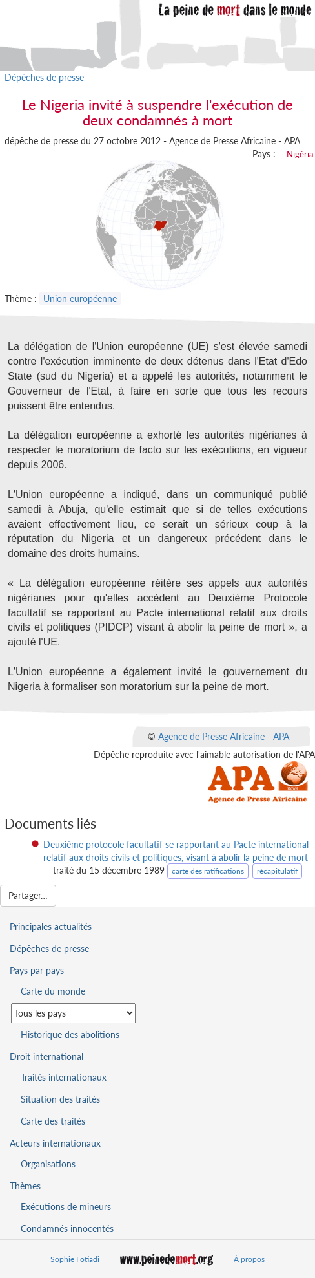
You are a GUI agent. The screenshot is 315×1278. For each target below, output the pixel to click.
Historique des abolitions (70, 1034)
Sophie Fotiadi (74, 1259)
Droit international (46, 1056)
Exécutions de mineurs (66, 1206)
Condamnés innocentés (67, 1228)
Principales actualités (51, 926)
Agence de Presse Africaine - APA (223, 735)
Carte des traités (53, 1121)
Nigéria (300, 154)
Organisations (48, 1163)
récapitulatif (277, 871)
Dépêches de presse (44, 77)
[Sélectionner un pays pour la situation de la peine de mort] (73, 1013)
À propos (249, 1259)
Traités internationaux (64, 1077)
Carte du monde (53, 991)
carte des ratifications (208, 871)
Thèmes (25, 1185)
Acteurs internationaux (55, 1143)
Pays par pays (37, 970)
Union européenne (80, 298)
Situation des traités (60, 1099)
